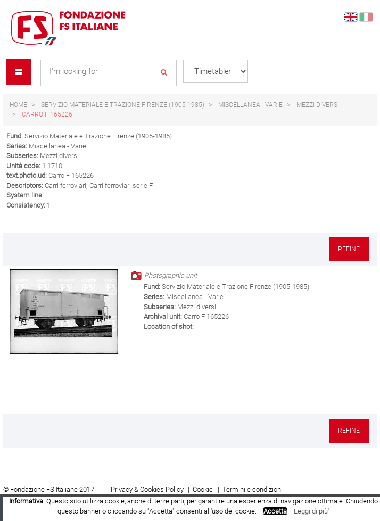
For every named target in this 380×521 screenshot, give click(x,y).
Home (18, 105)
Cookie (203, 489)
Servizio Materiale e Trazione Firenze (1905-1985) (122, 105)
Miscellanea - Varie (250, 105)
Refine (349, 249)
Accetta (275, 511)
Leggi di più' (311, 511)
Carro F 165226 (47, 114)
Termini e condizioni (252, 489)
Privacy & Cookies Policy (147, 489)
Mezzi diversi (317, 105)
